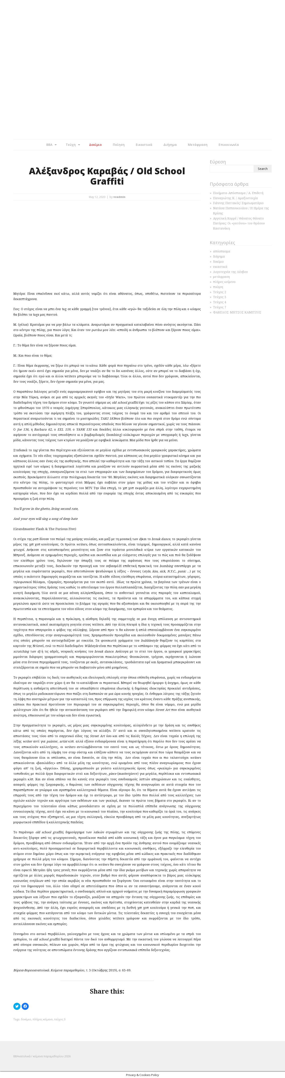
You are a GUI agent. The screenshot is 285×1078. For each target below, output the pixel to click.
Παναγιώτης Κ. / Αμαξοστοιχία (235, 198)
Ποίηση (119, 144)
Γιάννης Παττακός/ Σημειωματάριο (238, 203)
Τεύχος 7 (219, 307)
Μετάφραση (198, 144)
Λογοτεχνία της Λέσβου (230, 272)
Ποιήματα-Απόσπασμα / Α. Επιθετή (238, 193)
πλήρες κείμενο (43, 1019)
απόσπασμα (221, 251)
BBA (49, 144)
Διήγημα (170, 144)
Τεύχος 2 (219, 292)
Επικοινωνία (229, 144)
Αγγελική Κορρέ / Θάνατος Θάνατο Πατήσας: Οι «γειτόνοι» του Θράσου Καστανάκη (239, 223)
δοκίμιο (26, 1019)
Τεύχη (71, 144)
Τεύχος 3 (219, 297)
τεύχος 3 (59, 1019)
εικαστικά (220, 266)
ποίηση (218, 287)
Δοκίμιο (95, 144)
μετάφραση (221, 277)
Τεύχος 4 (219, 302)
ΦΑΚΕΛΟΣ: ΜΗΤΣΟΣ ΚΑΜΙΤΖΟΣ (237, 312)
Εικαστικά (144, 144)
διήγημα (219, 256)
